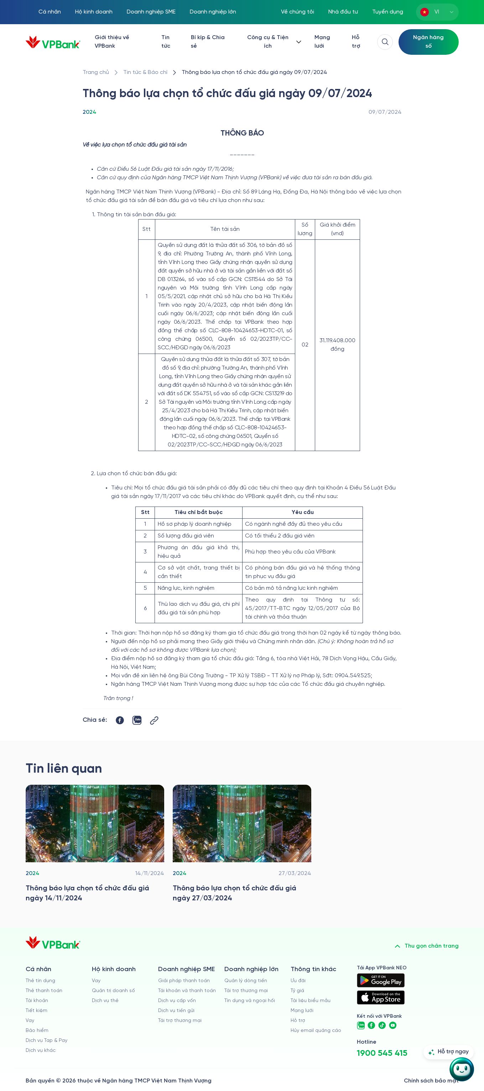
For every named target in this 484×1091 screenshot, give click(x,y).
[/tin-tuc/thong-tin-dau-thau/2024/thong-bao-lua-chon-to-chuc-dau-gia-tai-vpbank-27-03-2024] (242, 845)
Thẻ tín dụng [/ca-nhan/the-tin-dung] (40, 981)
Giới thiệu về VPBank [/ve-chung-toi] (112, 42)
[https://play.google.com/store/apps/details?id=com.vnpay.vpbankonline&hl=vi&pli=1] (381, 980)
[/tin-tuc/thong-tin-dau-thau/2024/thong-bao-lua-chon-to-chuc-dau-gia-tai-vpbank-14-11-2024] (95, 845)
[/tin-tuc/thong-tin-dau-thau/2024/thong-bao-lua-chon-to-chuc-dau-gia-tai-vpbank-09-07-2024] (254, 72)
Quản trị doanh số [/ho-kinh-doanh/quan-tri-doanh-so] (113, 991)
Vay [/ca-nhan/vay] (30, 1020)
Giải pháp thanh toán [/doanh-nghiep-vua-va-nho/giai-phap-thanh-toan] (184, 981)
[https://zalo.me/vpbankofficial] (361, 1025)
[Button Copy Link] (154, 720)
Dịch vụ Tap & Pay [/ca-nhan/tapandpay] (46, 1040)
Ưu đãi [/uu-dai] (298, 981)
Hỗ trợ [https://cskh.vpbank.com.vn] (298, 1020)
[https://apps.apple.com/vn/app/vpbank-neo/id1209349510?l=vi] (381, 997)
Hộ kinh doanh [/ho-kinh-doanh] (94, 12)
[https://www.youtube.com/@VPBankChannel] (393, 1025)
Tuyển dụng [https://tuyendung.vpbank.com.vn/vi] (387, 12)
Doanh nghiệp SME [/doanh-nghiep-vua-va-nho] (151, 12)
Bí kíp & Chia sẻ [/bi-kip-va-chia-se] (208, 42)
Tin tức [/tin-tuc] (165, 42)
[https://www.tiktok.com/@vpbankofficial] (382, 1025)
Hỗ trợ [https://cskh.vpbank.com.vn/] (356, 42)
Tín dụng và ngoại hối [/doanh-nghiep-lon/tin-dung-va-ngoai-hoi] (249, 1000)
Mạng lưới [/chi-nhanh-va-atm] (322, 42)
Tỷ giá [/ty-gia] (297, 991)
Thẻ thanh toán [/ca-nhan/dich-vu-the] (44, 991)
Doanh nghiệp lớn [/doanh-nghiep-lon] (213, 12)
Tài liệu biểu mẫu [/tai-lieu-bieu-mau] (311, 1000)
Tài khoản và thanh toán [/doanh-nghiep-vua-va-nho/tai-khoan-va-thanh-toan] (187, 991)
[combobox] (437, 12)
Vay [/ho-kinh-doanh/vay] (96, 981)
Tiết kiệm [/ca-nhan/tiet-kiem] (36, 1010)
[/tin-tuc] (145, 72)
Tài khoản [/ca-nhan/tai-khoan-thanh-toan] (37, 1000)
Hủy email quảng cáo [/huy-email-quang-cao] (316, 1030)
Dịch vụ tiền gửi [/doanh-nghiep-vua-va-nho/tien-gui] (176, 1010)
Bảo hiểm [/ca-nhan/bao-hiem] (37, 1030)
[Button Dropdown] (272, 42)
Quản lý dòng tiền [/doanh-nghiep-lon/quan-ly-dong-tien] (245, 981)
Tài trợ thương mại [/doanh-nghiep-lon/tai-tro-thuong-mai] (246, 991)
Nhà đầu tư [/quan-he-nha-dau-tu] (343, 12)
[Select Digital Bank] (428, 42)
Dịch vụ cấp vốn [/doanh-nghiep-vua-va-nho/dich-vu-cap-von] (177, 1000)
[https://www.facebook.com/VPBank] (371, 1025)
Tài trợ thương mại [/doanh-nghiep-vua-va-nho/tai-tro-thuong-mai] (180, 1020)
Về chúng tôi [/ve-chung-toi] (297, 12)
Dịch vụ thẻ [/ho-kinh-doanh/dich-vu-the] (105, 1000)
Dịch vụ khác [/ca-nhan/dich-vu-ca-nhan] (41, 1050)
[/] (53, 42)
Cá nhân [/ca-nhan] (49, 12)
